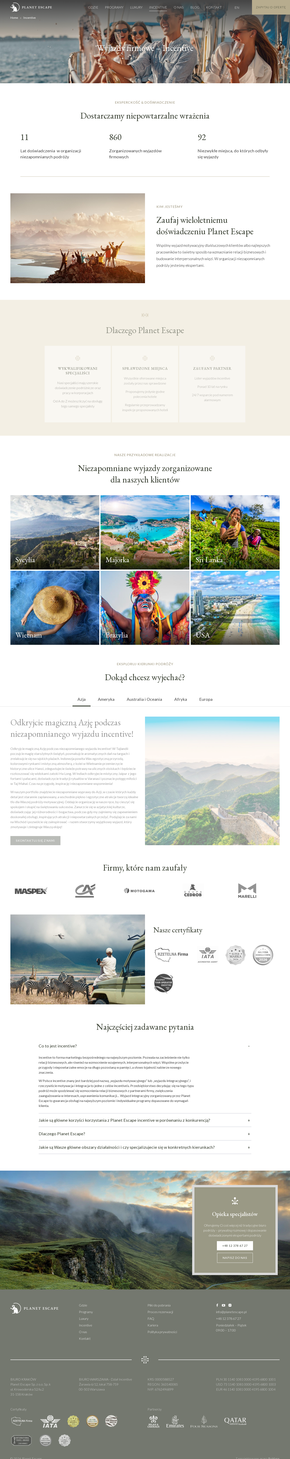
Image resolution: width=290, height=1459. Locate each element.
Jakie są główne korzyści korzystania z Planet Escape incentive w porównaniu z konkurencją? (145, 1121)
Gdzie (87, 7)
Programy (108, 7)
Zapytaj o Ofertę (268, 7)
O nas (172, 7)
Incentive (152, 7)
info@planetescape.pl (231, 1316)
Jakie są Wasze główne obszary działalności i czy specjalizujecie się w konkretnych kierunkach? (145, 1148)
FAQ (150, 1323)
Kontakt (207, 7)
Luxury (130, 7)
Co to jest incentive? (145, 1047)
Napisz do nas (235, 1261)
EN (230, 7)
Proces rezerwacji (160, 1316)
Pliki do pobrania (159, 1310)
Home (14, 17)
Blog (188, 7)
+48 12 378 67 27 (235, 1248)
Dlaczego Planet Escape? (145, 1135)
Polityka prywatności (162, 1336)
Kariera (152, 1330)
